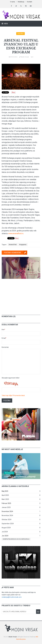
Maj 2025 (5, 491)
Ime (3, 329)
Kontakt (29, 2)
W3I (37, 637)
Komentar (5, 347)
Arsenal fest (13, 244)
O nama (12, 2)
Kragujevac (22, 244)
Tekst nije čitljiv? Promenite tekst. (13, 395)
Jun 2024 (5, 536)
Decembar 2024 (7, 511)
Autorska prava (21, 639)
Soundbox (20, 33)
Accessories (9, 473)
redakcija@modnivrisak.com (12, 597)
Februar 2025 (6, 503)
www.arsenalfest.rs (15, 233)
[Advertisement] (21, 295)
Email (4, 338)
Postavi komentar (15, 253)
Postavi (7, 400)
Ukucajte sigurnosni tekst (10, 378)
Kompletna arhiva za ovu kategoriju (16, 539)
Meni (6, 24)
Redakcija (21, 2)
